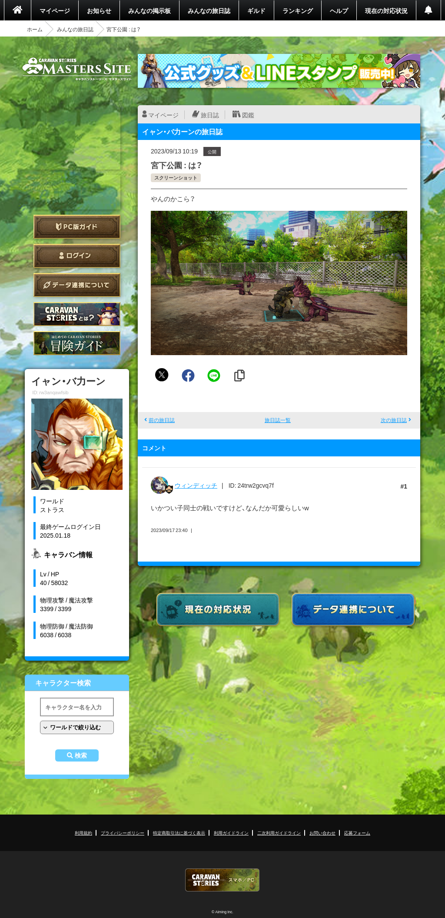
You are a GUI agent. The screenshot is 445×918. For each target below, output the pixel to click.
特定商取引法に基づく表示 (179, 832)
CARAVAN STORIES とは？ (76, 314)
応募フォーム (357, 832)
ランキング (297, 10)
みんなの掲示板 (149, 10)
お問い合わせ (322, 832)
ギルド (256, 10)
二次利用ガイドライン (279, 832)
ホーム (35, 29)
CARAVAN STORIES (222, 879)
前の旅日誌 (162, 420)
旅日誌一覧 (278, 420)
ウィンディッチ (196, 485)
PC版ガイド (76, 227)
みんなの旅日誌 (209, 10)
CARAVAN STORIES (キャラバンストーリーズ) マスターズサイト (76, 69)
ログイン (76, 256)
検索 (81, 755)
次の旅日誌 (394, 420)
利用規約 (83, 832)
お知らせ (99, 10)
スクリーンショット (175, 177)
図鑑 (248, 114)
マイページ (55, 10)
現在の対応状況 (386, 10)
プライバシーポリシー (122, 832)
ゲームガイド (76, 343)
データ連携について (76, 285)
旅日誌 (210, 114)
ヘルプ (339, 10)
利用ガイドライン (231, 832)
